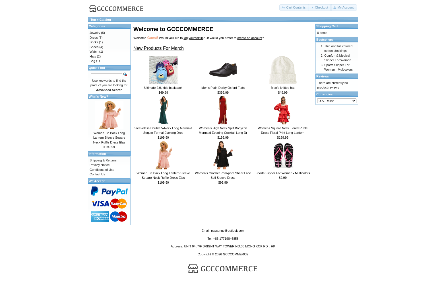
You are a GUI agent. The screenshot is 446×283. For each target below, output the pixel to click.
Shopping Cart (327, 26)
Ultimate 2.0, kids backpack (163, 87)
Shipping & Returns (103, 160)
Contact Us (97, 174)
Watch (94, 51)
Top (93, 19)
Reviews (322, 76)
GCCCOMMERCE (235, 254)
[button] (294, 7)
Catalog (105, 19)
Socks (94, 42)
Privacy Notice (100, 165)
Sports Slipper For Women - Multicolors (282, 173)
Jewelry (95, 32)
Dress (94, 37)
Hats (93, 56)
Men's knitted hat (283, 87)
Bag (92, 61)
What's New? (98, 96)
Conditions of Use (102, 169)
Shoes (94, 47)
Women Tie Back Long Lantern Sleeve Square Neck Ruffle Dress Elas (109, 137)
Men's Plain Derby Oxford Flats (223, 87)
